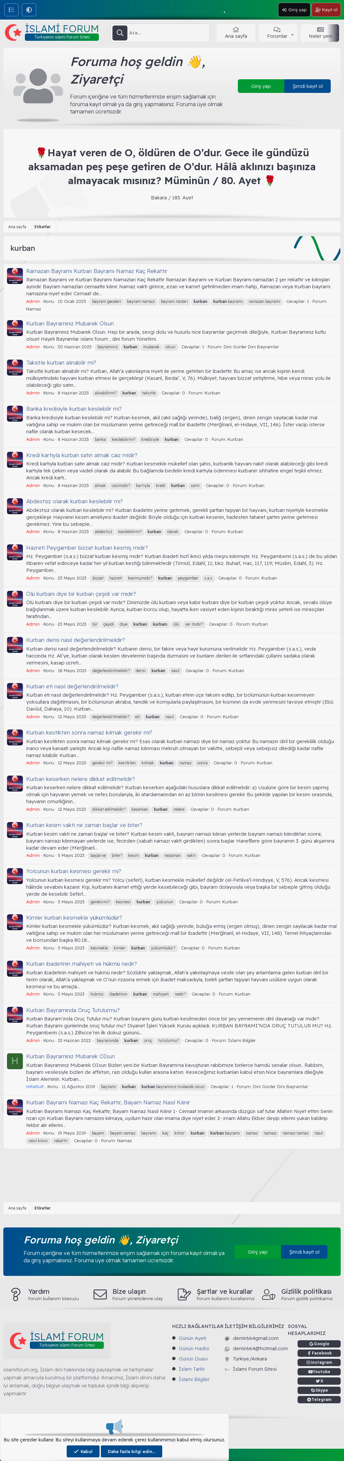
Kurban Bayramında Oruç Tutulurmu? (73, 1010)
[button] (29, 9)
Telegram (321, 1399)
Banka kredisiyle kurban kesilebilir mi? (74, 408)
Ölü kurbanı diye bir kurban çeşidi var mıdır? (81, 593)
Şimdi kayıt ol (308, 86)
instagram (321, 1362)
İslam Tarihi (192, 1369)
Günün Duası (193, 1359)
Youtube (321, 1371)
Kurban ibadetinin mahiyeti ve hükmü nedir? (81, 963)
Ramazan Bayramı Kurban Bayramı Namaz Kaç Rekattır (97, 270)
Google (321, 1343)
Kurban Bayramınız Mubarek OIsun (70, 1056)
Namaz (33, 309)
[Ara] (169, 33)
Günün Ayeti (192, 1338)
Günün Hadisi (194, 1348)
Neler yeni (320, 36)
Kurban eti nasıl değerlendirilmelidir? (72, 686)
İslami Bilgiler (242, 1040)
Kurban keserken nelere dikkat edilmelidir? (80, 778)
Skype (321, 1390)
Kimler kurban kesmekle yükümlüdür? (74, 917)
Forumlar (277, 36)
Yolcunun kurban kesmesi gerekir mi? (73, 871)
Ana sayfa (236, 36)
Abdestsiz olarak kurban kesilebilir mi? (74, 501)
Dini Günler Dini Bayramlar (251, 346)
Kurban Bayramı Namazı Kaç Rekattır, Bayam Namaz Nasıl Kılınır (108, 1102)
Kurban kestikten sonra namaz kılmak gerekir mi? (89, 732)
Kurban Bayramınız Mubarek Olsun (70, 323)
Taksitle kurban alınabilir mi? (61, 362)
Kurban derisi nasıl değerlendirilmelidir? (75, 639)
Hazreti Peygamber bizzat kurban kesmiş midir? (87, 547)
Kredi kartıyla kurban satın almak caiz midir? (81, 455)
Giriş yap (261, 86)
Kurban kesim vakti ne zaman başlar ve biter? (84, 824)
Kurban (212, 392)
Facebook (322, 1353)
